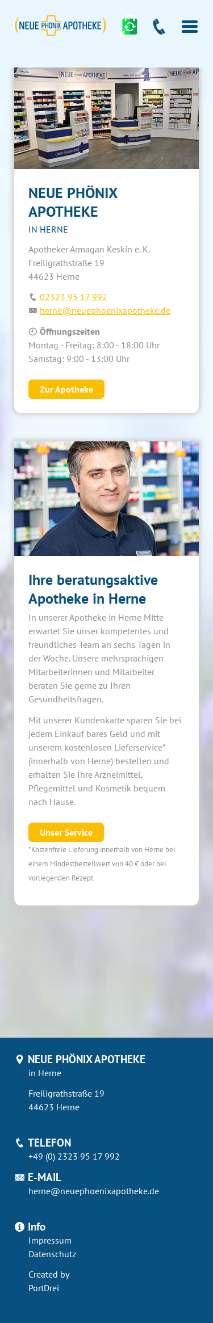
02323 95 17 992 (73, 296)
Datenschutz (52, 1253)
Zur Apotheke (66, 389)
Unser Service (66, 832)
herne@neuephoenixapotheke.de (105, 310)
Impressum (50, 1240)
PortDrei (43, 1287)
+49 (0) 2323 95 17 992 (74, 1156)
